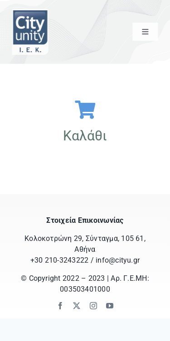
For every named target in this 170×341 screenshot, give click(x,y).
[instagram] (93, 305)
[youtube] (109, 305)
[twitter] (76, 305)
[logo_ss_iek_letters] (29, 12)
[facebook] (60, 305)
